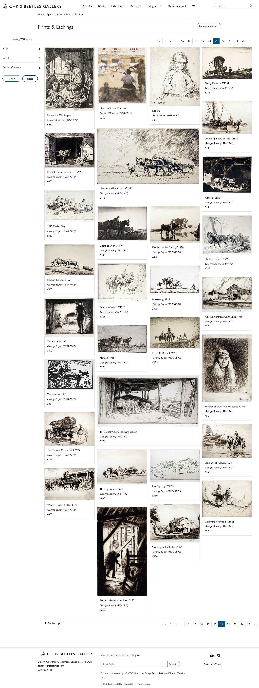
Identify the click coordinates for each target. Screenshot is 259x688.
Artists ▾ (135, 6)
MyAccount (177, 6)
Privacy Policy (158, 673)
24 (236, 41)
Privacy (139, 683)
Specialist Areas (55, 14)
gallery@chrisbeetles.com (51, 665)
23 (229, 41)
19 (202, 41)
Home (41, 14)
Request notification (209, 26)
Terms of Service (177, 673)
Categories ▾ (154, 6)
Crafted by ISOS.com (212, 664)
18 (196, 41)
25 (243, 41)
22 (223, 41)
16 (182, 41)
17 (189, 41)
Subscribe (173, 663)
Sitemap (147, 683)
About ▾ (87, 6)
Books (102, 6)
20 (209, 41)
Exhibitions (118, 6)
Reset (30, 78)
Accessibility (129, 683)
